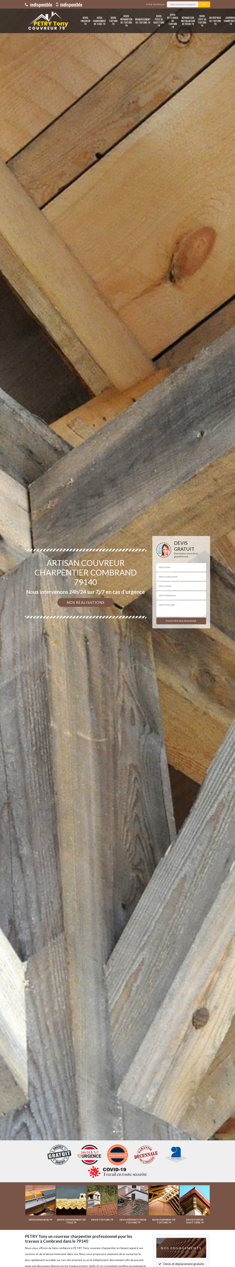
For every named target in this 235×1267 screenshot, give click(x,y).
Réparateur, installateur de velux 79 (188, 21)
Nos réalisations (86, 602)
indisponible (38, 4)
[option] (117, 633)
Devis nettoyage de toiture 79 (172, 21)
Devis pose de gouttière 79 (158, 20)
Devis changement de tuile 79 (99, 21)
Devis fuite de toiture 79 (202, 20)
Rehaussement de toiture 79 (143, 21)
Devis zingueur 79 (85, 21)
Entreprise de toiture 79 (215, 21)
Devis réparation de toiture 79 (126, 20)
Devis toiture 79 (113, 21)
